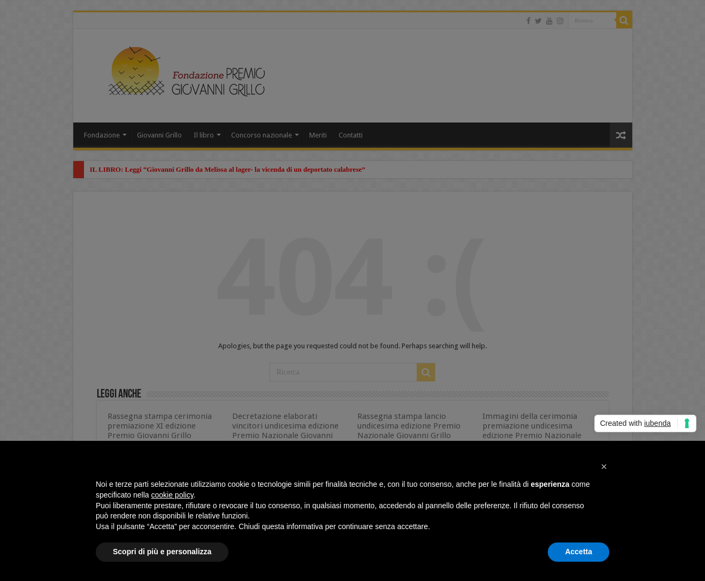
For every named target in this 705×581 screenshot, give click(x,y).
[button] (603, 466)
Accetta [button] (578, 551)
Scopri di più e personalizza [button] (162, 551)
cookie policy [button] (172, 495)
